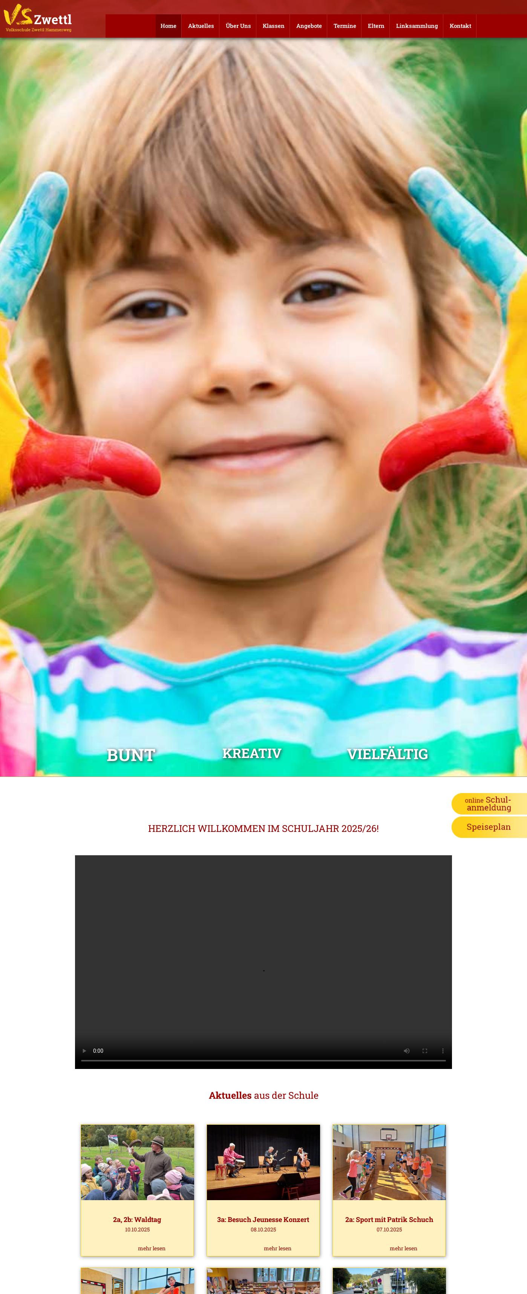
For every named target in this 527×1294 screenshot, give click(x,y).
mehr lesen (151, 1248)
